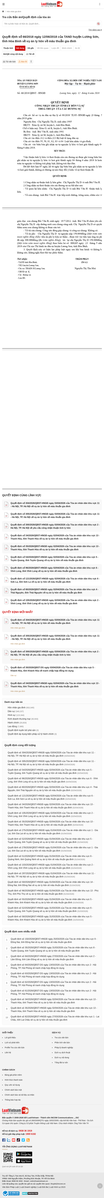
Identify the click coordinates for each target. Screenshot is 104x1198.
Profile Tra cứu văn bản (14, 1047)
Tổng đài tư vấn (61, 1062)
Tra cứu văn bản (61, 1037)
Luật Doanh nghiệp (28, 1187)
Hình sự (11, 715)
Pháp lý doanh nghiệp (64, 1047)
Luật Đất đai (43, 1187)
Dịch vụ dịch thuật (62, 1052)
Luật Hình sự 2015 (57, 1187)
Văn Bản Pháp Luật (10, 1187)
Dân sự (13, 675)
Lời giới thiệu (10, 1037)
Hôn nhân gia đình (18, 628)
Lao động (12, 726)
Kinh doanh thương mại (19, 719)
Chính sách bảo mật (13, 1090)
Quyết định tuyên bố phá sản (22, 730)
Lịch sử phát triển (12, 1042)
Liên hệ (8, 1052)
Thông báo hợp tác (13, 1100)
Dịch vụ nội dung (62, 1057)
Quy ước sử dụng (12, 1085)
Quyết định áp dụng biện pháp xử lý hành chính (31, 734)
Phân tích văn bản (62, 1042)
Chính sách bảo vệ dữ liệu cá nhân (19, 1095)
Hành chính (13, 722)
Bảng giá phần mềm (13, 1075)
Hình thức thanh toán (13, 1080)
